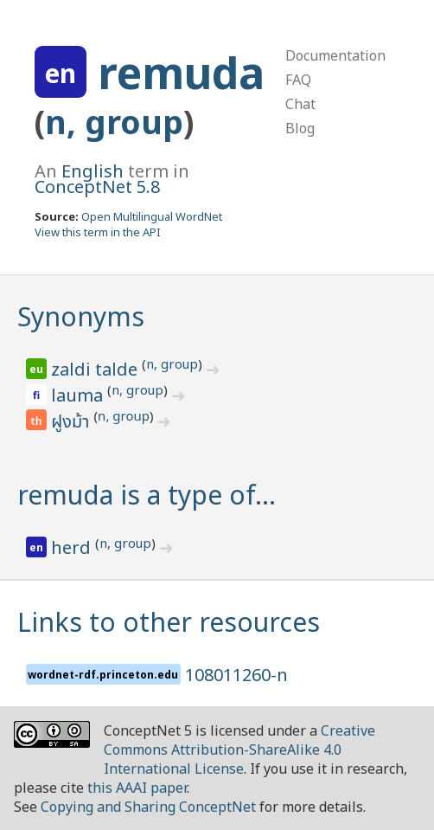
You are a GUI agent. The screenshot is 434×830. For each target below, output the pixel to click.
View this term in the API (98, 232)
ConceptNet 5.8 (97, 186)
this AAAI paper (137, 787)
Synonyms (80, 316)
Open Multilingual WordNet (151, 216)
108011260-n (236, 674)
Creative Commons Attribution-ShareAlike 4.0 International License (239, 749)
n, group (114, 122)
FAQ (298, 79)
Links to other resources (168, 622)
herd (73, 547)
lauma (79, 395)
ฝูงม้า (72, 422)
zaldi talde (96, 369)
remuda (181, 72)
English (92, 171)
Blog (300, 128)
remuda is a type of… (146, 494)
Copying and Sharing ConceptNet (148, 806)
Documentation (335, 55)
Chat (300, 103)
